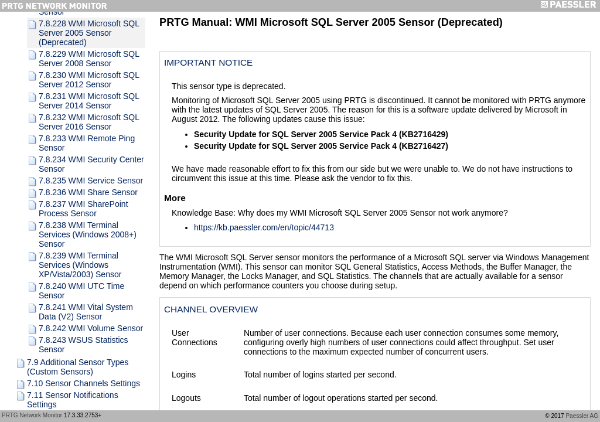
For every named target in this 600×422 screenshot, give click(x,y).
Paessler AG (581, 416)
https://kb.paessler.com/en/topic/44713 (264, 227)
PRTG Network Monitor (32, 415)
